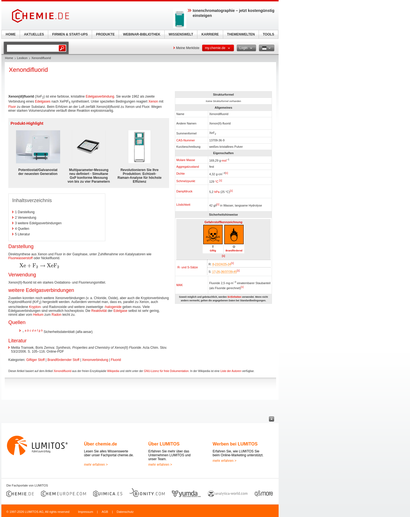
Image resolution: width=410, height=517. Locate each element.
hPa (217, 191)
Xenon (153, 101)
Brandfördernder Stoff (63, 360)
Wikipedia (113, 371)
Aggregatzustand (187, 166)
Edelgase (120, 311)
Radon (56, 315)
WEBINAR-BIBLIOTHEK (142, 34)
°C (216, 181)
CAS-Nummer (185, 140)
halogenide (113, 307)
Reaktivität (99, 311)
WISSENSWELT (181, 34)
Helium (38, 315)
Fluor (12, 107)
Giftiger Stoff (35, 360)
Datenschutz (125, 511)
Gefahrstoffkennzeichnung (224, 222)
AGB (105, 511)
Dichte (180, 173)
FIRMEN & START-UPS (70, 34)
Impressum (85, 511)
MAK (179, 285)
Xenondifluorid (62, 371)
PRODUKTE (105, 34)
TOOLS (268, 34)
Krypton (34, 307)
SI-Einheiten (234, 297)
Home (9, 58)
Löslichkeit (183, 204)
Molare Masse (185, 160)
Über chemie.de (100, 444)
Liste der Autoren (230, 371)
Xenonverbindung (95, 360)
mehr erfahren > (96, 465)
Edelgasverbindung (100, 96)
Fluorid (116, 360)
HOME (11, 34)
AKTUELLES (34, 34)
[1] (226, 173)
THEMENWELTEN (241, 34)
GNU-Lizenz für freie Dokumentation (166, 371)
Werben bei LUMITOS (235, 444)
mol (224, 160)
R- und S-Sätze (187, 267)
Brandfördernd (234, 250)
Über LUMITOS (164, 444)
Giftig (213, 250)
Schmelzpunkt (185, 181)
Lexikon (22, 58)
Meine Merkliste (187, 48)
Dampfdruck (184, 191)
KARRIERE (210, 34)
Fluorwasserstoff (20, 258)
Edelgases (42, 101)
